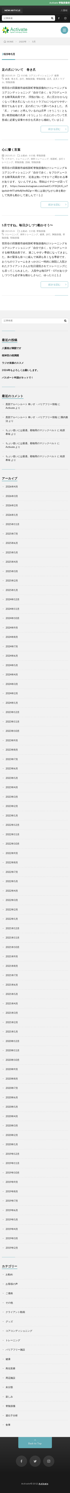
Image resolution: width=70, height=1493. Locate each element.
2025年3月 (12, 571)
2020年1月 (12, 1144)
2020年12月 (12, 1041)
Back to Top (35, 1443)
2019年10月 (12, 1172)
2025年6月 (12, 542)
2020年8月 (12, 1078)
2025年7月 (12, 533)
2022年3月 (12, 900)
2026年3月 (12, 496)
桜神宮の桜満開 (10, 355)
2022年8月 (12, 862)
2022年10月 (12, 843)
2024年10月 (12, 618)
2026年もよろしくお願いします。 (20, 370)
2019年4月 (12, 1228)
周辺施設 (10, 1377)
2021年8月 (12, 965)
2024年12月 (12, 599)
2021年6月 (12, 984)
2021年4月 (12, 1003)
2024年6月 (12, 655)
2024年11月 (12, 608)
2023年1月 (12, 815)
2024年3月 (12, 683)
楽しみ (9, 1396)
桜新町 (53, 159)
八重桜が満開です (11, 348)
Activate (43, 1483)
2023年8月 (12, 749)
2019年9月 (12, 1181)
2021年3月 (12, 1012)
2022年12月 (12, 824)
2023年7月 (12, 759)
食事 (8, 1424)
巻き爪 (14, 79)
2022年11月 (12, 834)
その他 (24, 75)
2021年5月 (12, 993)
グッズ (9, 1321)
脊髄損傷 (40, 79)
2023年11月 (12, 721)
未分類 (9, 1387)
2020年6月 (12, 1097)
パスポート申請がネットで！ (17, 377)
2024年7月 (12, 646)
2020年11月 (12, 1050)
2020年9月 (12, 1069)
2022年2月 (12, 909)
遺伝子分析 (12, 1415)
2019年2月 (12, 1247)
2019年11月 (12, 1163)
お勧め (24, 155)
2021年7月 (12, 975)
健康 (56, 75)
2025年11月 (12, 524)
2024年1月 (12, 702)
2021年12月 (12, 928)
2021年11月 (12, 937)
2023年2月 (12, 806)
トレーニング (22, 159)
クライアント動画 (15, 1311)
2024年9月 (12, 627)
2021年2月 (12, 1022)
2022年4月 (12, 890)
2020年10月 (12, 1059)
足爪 (49, 79)
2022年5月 (12, 881)
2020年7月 (12, 1087)
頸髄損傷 (10, 82)
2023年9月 (12, 740)
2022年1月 (12, 918)
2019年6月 (12, 1210)
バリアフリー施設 (15, 1349)
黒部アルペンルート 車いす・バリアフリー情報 (31, 404)
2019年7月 (12, 1200)
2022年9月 (12, 853)
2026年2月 (12, 505)
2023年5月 (12, 777)
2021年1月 (12, 1031)
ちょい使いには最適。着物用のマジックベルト (31, 430)
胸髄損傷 (30, 79)
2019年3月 (12, 1238)
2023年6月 (12, 768)
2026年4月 (12, 486)
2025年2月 (12, 580)
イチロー (9, 159)
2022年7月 (12, 871)
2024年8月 (12, 636)
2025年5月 (12, 552)
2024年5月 (12, 665)
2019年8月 (12, 1191)
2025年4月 (12, 561)
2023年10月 (12, 730)
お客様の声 (12, 1283)
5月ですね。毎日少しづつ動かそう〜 (27, 225)
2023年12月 (12, 712)
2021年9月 (12, 956)
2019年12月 (12, 1153)
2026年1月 (12, 514)
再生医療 (10, 1368)
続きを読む (54, 128)
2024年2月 (12, 693)
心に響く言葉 (11, 149)
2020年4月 (12, 1116)
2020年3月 (12, 1125)
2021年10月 (12, 947)
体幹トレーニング (40, 159)
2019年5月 (12, 1219)
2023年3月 (12, 796)
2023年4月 (12, 787)
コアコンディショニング (41, 75)
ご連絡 (9, 1293)
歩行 (22, 79)
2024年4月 (12, 674)
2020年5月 (12, 1106)
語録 (27, 162)
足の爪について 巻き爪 (19, 69)
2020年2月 (12, 1135)
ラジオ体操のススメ (13, 362)
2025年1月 (12, 590)
